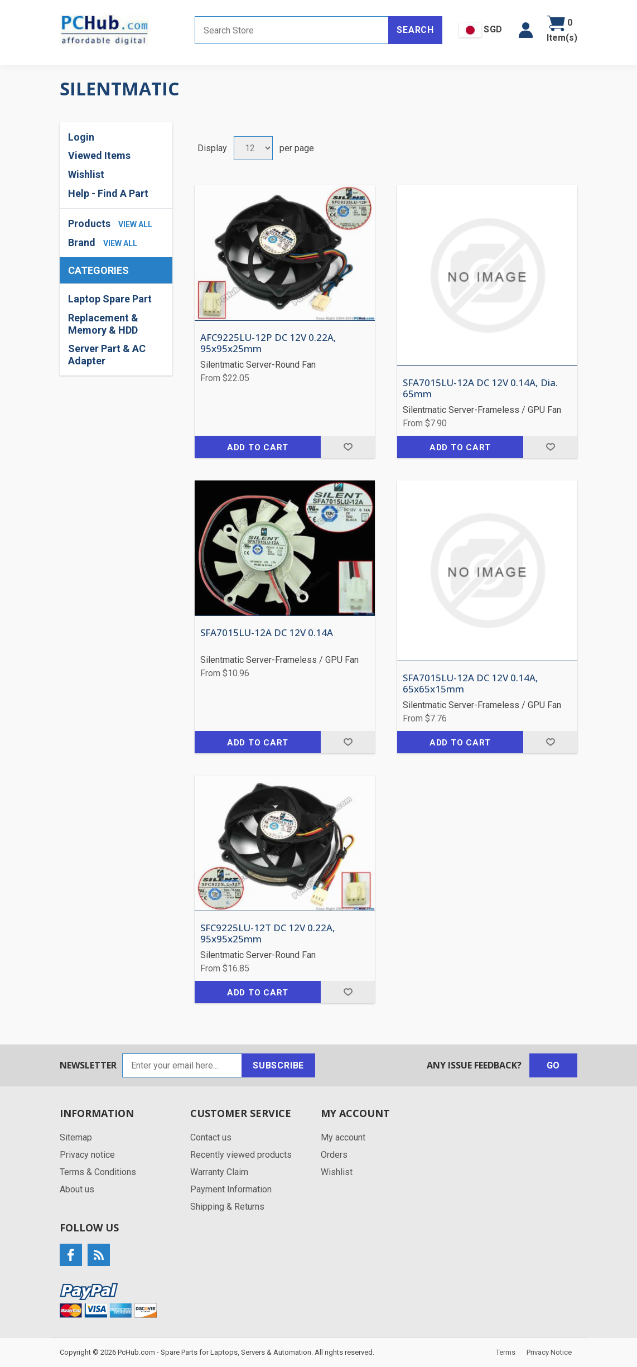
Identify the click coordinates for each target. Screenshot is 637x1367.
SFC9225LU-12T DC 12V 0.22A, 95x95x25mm (267, 933)
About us (77, 1189)
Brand (81, 242)
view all (135, 224)
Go (554, 1065)
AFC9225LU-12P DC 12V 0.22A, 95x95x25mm (268, 343)
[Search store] (292, 30)
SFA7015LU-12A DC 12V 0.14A (266, 632)
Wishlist (86, 174)
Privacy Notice (549, 1352)
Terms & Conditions (98, 1172)
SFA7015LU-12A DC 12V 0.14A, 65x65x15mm (470, 683)
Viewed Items (99, 155)
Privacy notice (87, 1154)
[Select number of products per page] (253, 148)
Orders (334, 1154)
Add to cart (257, 447)
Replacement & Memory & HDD (103, 324)
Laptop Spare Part (110, 299)
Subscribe (278, 1065)
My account (343, 1137)
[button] (526, 30)
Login (81, 137)
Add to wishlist (348, 447)
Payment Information (231, 1189)
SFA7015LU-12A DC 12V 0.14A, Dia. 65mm (480, 388)
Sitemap (76, 1137)
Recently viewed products (241, 1154)
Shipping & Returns (227, 1206)
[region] (116, 330)
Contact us (210, 1137)
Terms (505, 1352)
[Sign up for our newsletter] (182, 1065)
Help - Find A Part (108, 193)
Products (89, 223)
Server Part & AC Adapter (107, 355)
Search (415, 30)
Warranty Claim (219, 1172)
